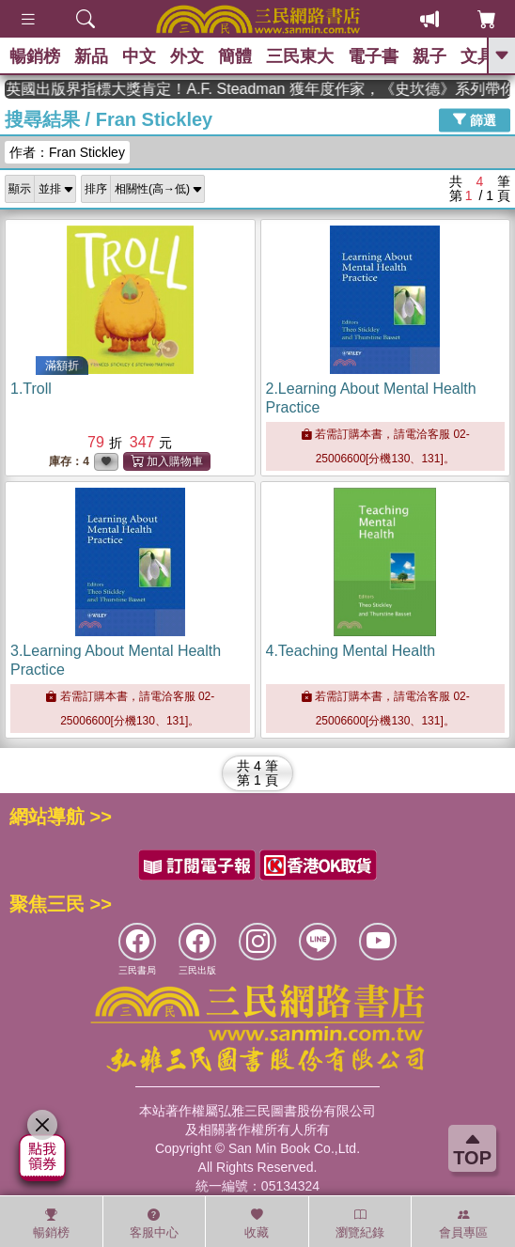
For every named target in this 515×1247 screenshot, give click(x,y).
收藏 (256, 1223)
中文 (139, 56)
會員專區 (463, 1223)
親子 (429, 56)
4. (351, 651)
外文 (187, 56)
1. (31, 389)
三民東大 (300, 56)
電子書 (373, 56)
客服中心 (154, 1223)
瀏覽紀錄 (360, 1223)
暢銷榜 (34, 56)
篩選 (474, 119)
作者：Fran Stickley (67, 152)
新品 (91, 56)
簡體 (235, 56)
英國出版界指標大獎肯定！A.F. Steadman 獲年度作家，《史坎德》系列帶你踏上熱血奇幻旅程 (275, 89)
